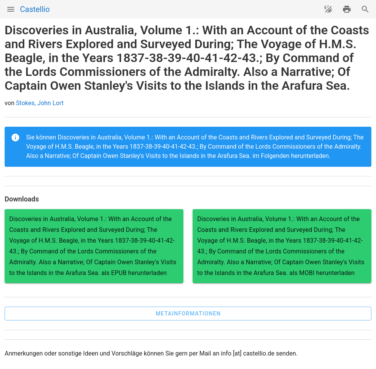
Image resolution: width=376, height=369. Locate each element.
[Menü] (11, 9)
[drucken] (347, 9)
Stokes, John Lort (40, 103)
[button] (188, 313)
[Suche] (365, 9)
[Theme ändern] (328, 9)
